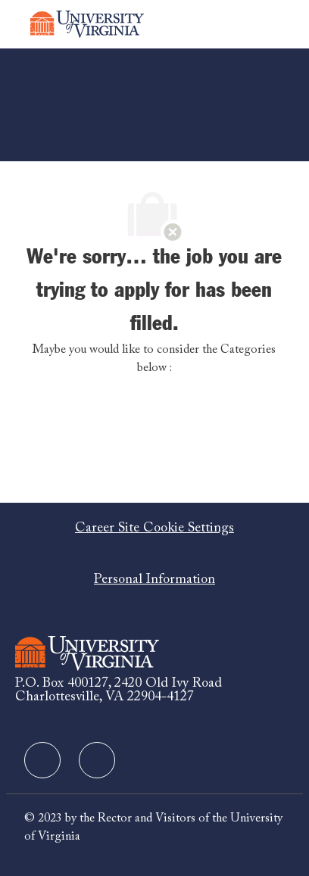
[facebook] (42, 760)
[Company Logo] (87, 24)
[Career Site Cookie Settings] (154, 528)
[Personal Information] (154, 580)
